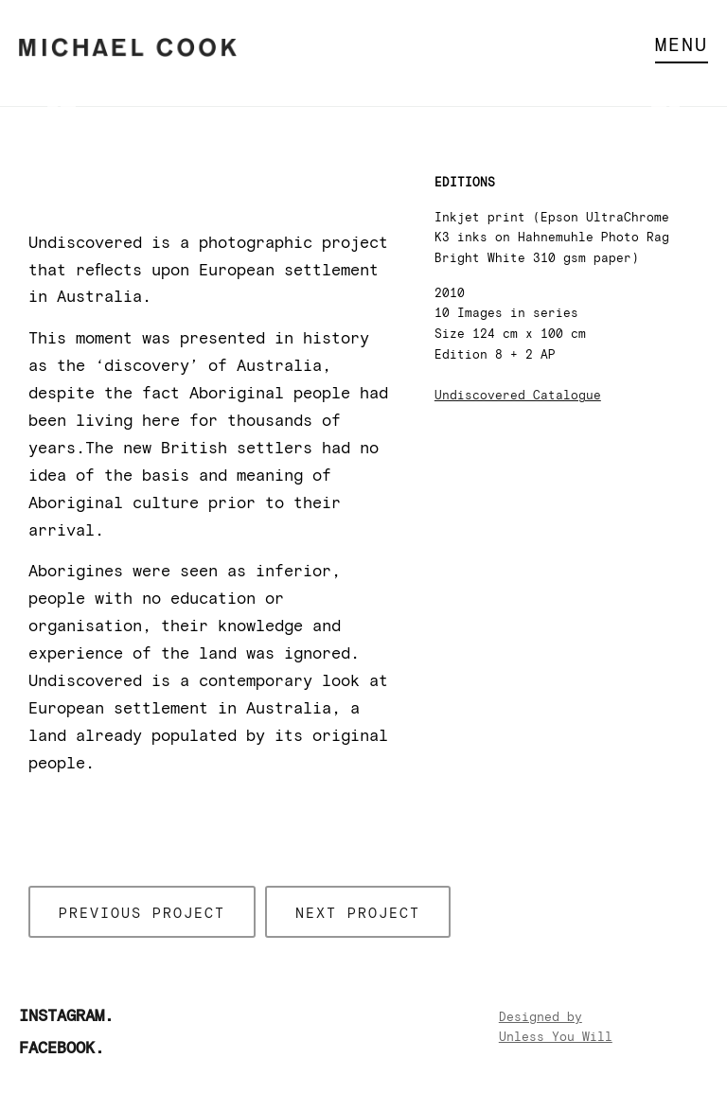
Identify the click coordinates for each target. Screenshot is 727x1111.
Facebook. (61, 1049)
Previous (61, 107)
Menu (681, 45)
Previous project (142, 914)
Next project (357, 914)
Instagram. (66, 1017)
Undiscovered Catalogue (517, 396)
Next (665, 107)
